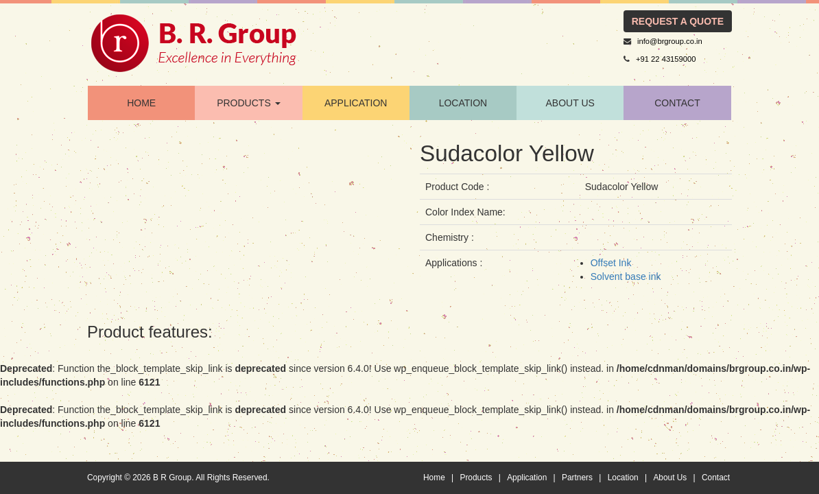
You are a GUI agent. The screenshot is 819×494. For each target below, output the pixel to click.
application (356, 102)
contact (677, 102)
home (141, 102)
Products (476, 477)
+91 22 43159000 (666, 59)
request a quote (678, 21)
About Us (570, 102)
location (463, 102)
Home (434, 477)
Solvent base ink (626, 276)
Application (527, 477)
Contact (716, 477)
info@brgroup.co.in (669, 41)
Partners (577, 477)
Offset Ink (611, 262)
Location (623, 477)
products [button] (248, 102)
